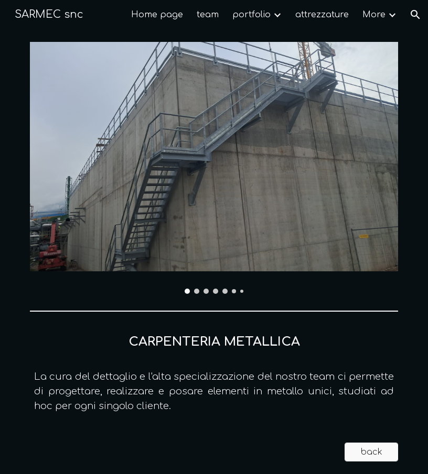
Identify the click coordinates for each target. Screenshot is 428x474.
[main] (214, 372)
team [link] (208, 14)
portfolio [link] (251, 14)
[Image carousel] (214, 168)
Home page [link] (157, 14)
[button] (415, 14)
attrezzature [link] (322, 14)
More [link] (374, 14)
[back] (371, 452)
